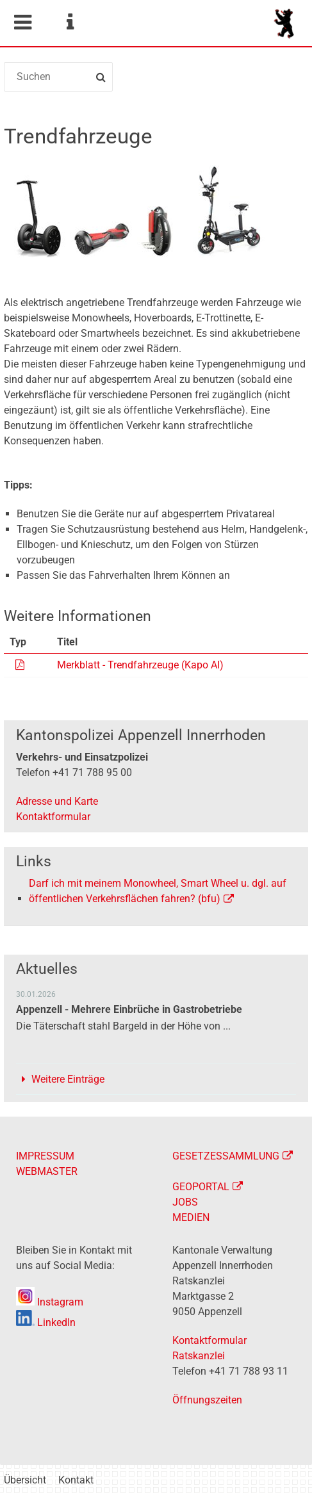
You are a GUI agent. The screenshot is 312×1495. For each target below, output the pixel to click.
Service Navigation (69, 22)
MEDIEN (190, 1217)
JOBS (185, 1202)
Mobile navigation (22, 22)
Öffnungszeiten (207, 1400)
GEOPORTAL (200, 1187)
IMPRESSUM (45, 1156)
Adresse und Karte (57, 801)
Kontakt (76, 1480)
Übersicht (25, 1480)
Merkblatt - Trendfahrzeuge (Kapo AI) (140, 665)
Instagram (49, 1302)
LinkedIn (46, 1322)
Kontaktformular (53, 817)
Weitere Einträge (67, 1079)
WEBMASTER (47, 1171)
